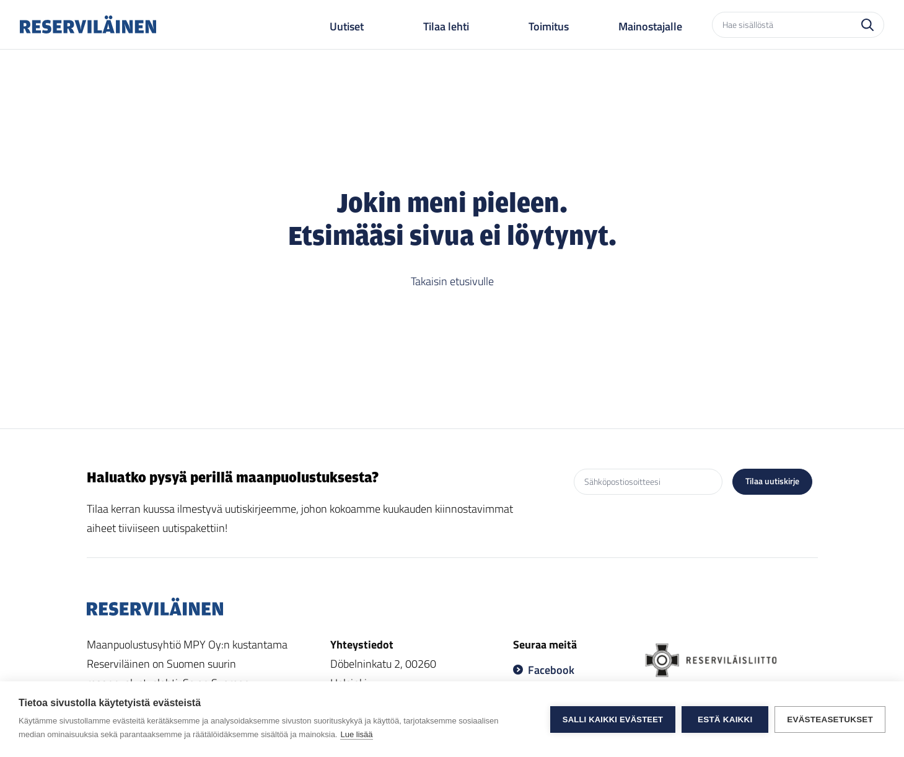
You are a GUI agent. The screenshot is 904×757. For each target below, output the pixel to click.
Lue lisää (356, 734)
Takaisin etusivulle (452, 281)
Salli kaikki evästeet (613, 719)
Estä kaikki (725, 719)
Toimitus (549, 26)
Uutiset (347, 26)
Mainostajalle (650, 26)
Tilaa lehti (446, 26)
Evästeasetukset (830, 719)
